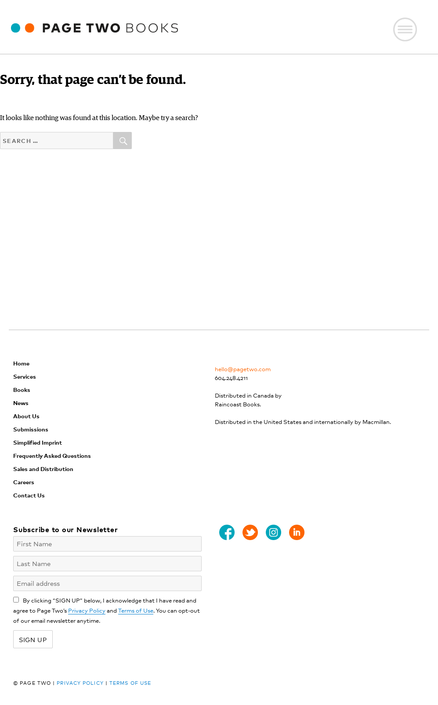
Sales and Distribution (43, 468)
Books (21, 389)
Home (21, 363)
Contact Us (29, 495)
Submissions (30, 429)
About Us (26, 416)
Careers (23, 482)
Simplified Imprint (37, 442)
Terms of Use (135, 610)
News (21, 402)
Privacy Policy (86, 610)
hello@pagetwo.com (243, 369)
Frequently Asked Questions (52, 455)
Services (24, 376)
